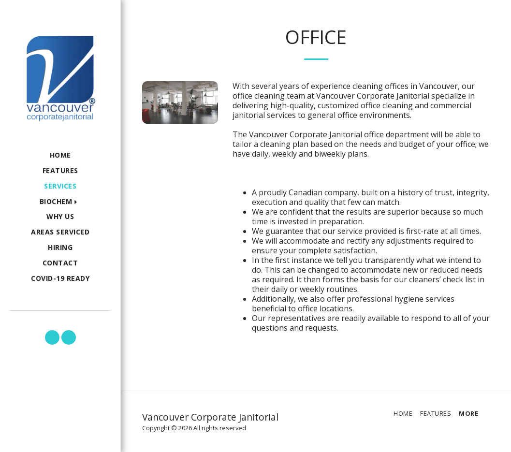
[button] (60, 201)
